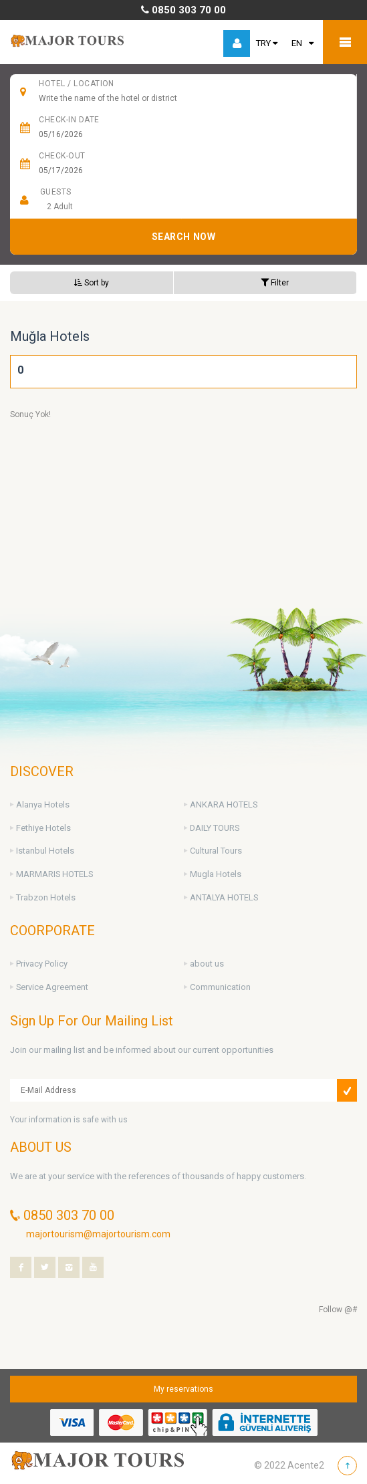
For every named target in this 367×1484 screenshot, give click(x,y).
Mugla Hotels (215, 874)
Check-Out (62, 155)
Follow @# (338, 1309)
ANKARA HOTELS (223, 804)
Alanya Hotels (43, 804)
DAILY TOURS (214, 828)
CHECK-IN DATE (69, 119)
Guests (56, 192)
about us (207, 964)
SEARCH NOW (184, 236)
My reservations (183, 1389)
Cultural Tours (216, 851)
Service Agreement (52, 987)
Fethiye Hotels (43, 828)
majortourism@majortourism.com (98, 1234)
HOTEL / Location (76, 83)
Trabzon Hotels (46, 897)
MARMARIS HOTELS (54, 874)
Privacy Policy (42, 964)
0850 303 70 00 (183, 10)
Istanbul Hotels (45, 851)
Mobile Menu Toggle (345, 42)
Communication (220, 987)
